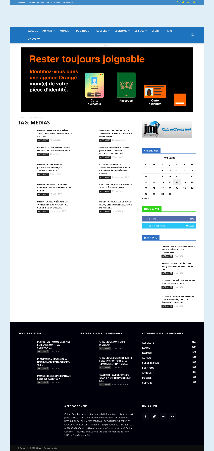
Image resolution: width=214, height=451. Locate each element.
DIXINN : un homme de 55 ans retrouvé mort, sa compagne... (178, 249)
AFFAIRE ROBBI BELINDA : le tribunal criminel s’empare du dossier (115, 133)
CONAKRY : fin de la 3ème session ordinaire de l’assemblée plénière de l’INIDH (114, 169)
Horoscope (53, 2)
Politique (83, 30)
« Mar (145, 198)
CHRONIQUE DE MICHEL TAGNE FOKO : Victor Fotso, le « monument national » (115, 360)
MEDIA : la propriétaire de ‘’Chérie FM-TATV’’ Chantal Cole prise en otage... (52, 204)
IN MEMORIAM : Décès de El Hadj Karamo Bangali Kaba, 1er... (178, 266)
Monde (65, 30)
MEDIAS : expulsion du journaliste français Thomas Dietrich (50, 167)
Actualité (43, 140)
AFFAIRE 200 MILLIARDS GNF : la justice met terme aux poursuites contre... (116, 150)
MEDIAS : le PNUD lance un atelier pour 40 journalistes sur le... (54, 187)
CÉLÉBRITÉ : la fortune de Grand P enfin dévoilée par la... (115, 377)
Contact (34, 39)
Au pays (48, 30)
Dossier (146, 377)
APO (169, 30)
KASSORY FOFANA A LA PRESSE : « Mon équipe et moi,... (116, 186)
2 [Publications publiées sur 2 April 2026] (170, 170)
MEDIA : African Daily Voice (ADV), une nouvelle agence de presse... (115, 204)
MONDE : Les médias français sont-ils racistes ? (178, 282)
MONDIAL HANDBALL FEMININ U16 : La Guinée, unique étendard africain (178, 299)
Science (141, 30)
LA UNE (146, 347)
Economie (122, 30)
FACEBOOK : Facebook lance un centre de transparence (53, 149)
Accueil (33, 30)
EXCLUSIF (147, 352)
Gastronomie (36, 2)
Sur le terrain (150, 362)
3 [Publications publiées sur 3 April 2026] (176, 170)
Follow (190, 225)
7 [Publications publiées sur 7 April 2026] (153, 176)
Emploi (22, 2)
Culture (103, 30)
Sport (157, 30)
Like (192, 218)
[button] (192, 35)
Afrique (146, 372)
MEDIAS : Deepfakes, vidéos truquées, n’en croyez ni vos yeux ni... (54, 133)
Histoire (68, 2)
